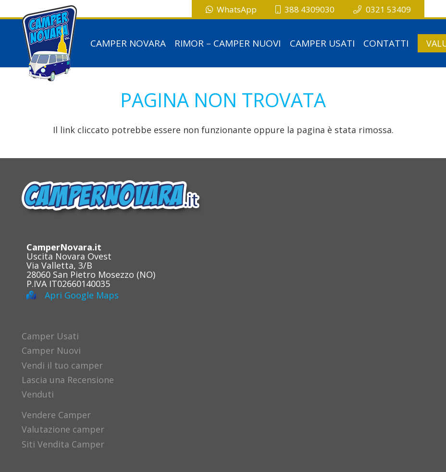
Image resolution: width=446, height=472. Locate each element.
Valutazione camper (63, 429)
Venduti (38, 394)
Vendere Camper (56, 415)
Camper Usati (50, 336)
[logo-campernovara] (50, 43)
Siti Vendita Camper (63, 444)
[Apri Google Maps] (35, 295)
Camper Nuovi (51, 350)
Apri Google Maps (82, 295)
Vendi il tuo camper (62, 365)
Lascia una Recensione (68, 379)
